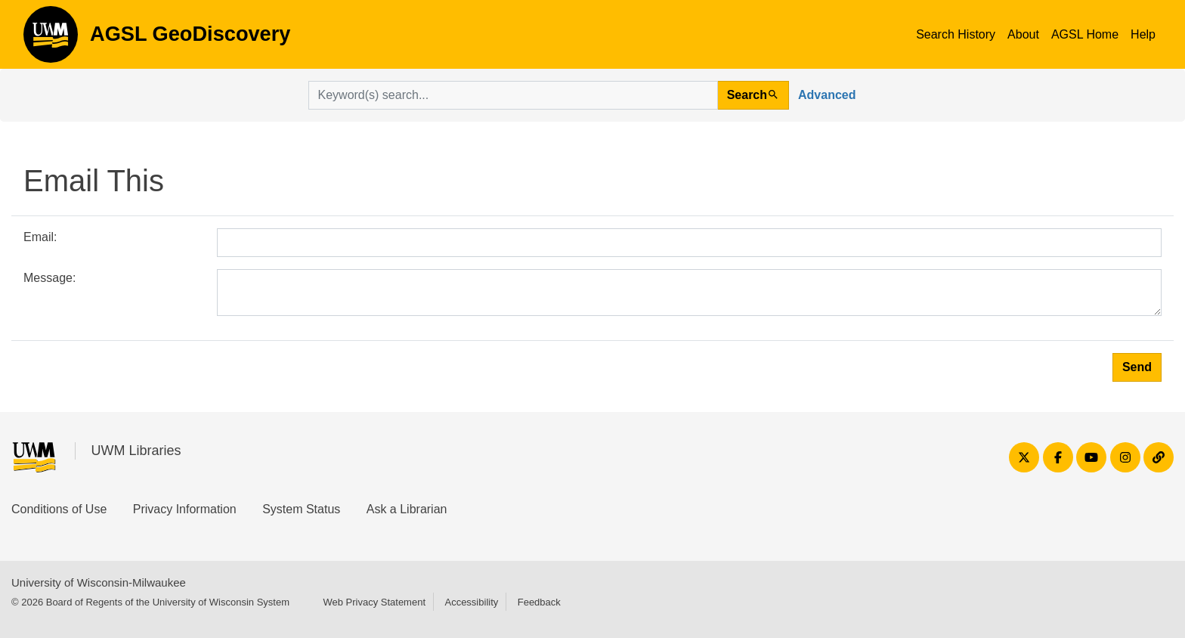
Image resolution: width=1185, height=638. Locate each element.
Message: (49, 277)
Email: (40, 237)
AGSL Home (1084, 34)
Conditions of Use (59, 509)
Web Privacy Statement (374, 602)
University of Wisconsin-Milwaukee (98, 582)
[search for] (513, 95)
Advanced (826, 94)
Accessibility (471, 602)
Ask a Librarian (407, 509)
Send (1137, 367)
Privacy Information (185, 509)
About (1023, 34)
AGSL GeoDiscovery (50, 39)
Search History (955, 34)
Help (1143, 34)
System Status (301, 509)
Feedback (539, 602)
